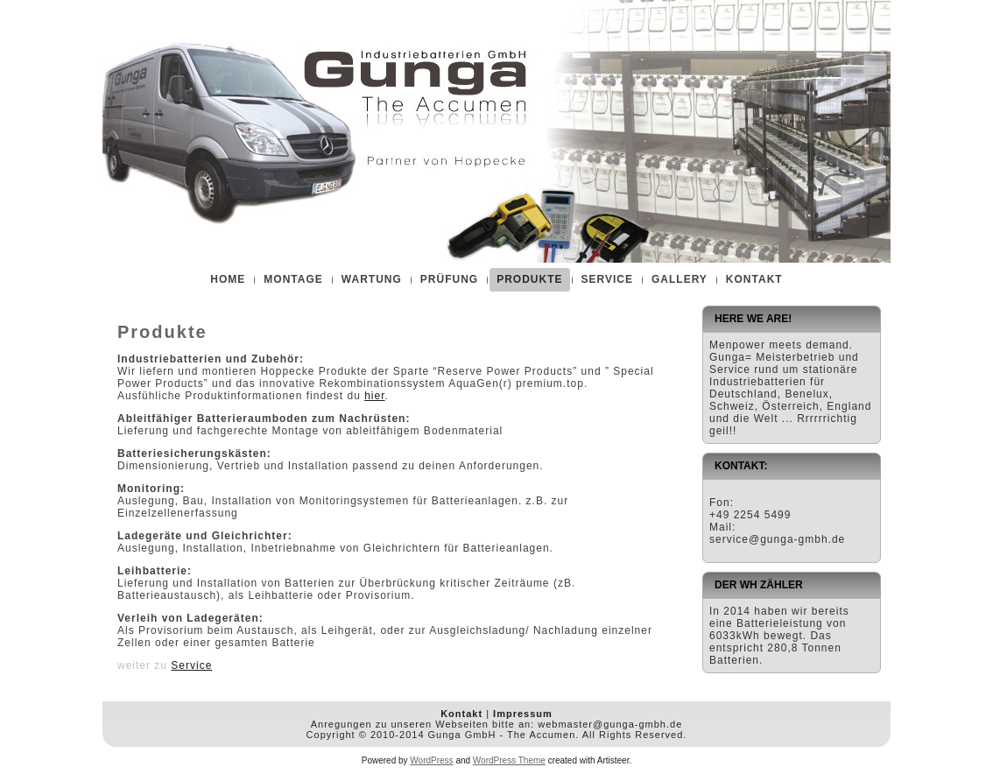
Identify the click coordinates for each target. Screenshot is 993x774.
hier (374, 396)
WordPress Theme (509, 760)
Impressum (523, 713)
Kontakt (461, 713)
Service (191, 665)
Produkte (162, 331)
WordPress (431, 760)
